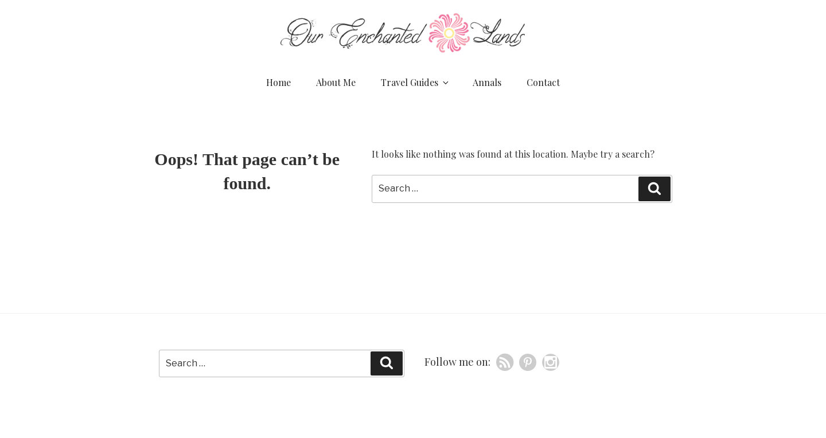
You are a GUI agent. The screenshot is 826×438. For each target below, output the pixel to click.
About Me (336, 82)
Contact (543, 82)
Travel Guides (415, 82)
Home (278, 82)
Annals (487, 82)
